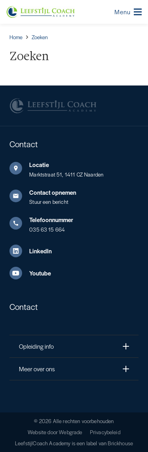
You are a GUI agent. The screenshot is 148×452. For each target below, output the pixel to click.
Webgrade (70, 432)
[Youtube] (19, 273)
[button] (128, 12)
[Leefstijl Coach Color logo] (40, 12)
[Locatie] (19, 168)
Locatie (39, 164)
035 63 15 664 (47, 229)
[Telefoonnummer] (19, 223)
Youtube (40, 273)
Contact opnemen (52, 192)
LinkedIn (40, 251)
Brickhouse (120, 443)
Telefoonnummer (51, 219)
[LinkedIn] (19, 251)
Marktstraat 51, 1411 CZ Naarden (66, 174)
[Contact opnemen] (19, 196)
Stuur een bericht (48, 201)
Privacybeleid (105, 432)
